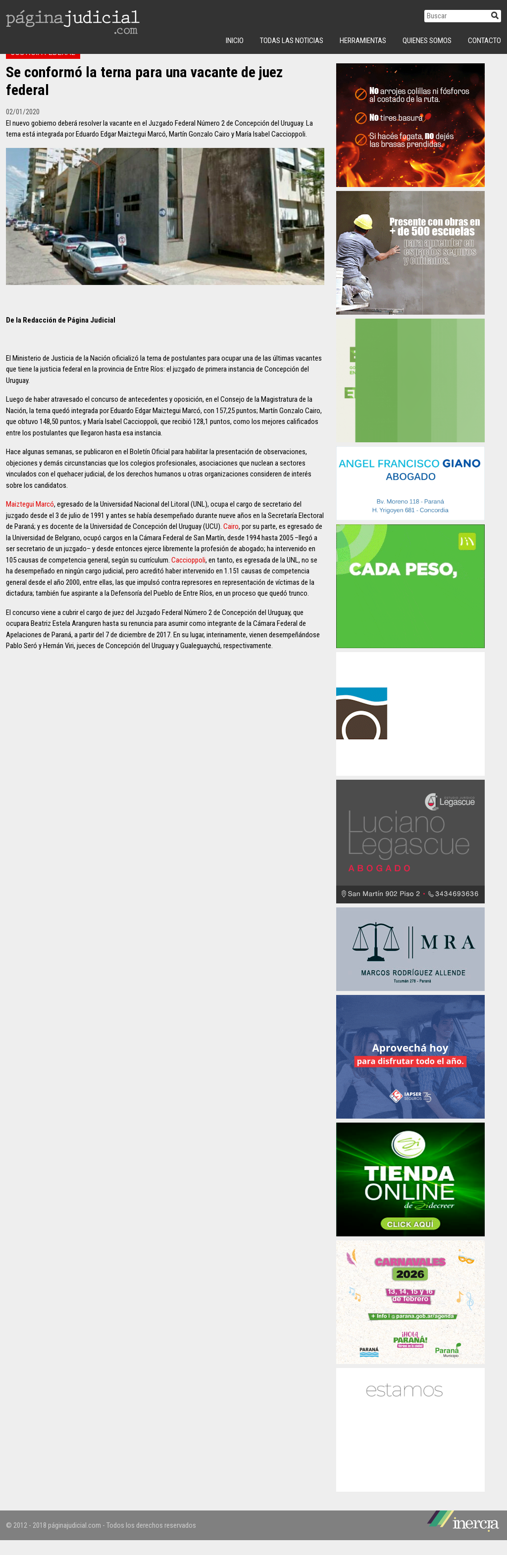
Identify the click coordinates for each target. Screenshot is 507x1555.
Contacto (484, 40)
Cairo (231, 541)
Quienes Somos (427, 40)
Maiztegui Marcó (30, 519)
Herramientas (363, 40)
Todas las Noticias (291, 40)
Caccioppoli (188, 574)
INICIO (235, 40)
